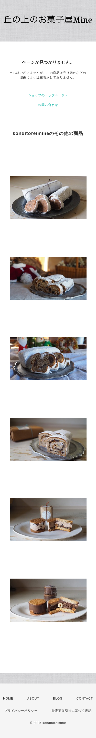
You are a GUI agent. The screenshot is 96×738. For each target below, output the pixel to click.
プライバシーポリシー (21, 711)
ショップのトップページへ (48, 95)
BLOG (57, 698)
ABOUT (33, 698)
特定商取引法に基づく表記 (72, 711)
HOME (8, 698)
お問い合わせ (48, 105)
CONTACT (85, 698)
